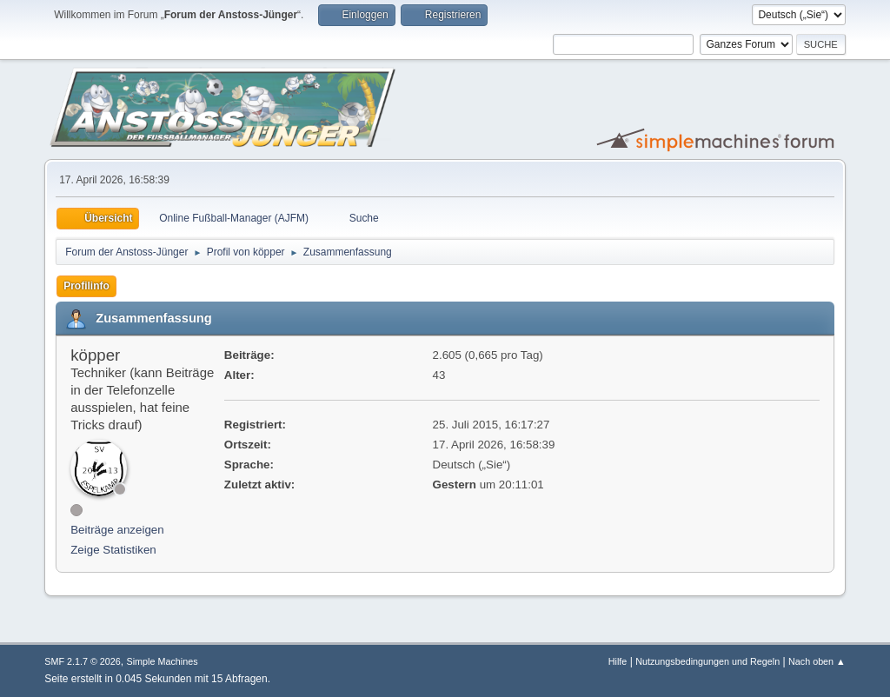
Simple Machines (162, 661)
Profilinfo (86, 286)
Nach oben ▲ (817, 661)
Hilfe (618, 661)
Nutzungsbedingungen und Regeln (707, 661)
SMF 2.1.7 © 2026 (82, 661)
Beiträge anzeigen (116, 529)
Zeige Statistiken (113, 549)
